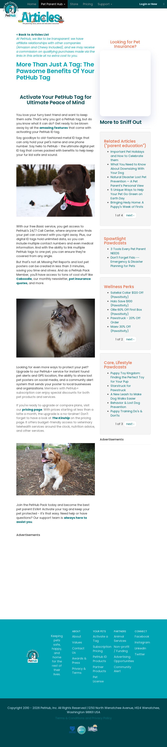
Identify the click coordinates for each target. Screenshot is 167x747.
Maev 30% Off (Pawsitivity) (121, 329)
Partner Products (99, 669)
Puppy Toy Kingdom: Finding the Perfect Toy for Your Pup (127, 377)
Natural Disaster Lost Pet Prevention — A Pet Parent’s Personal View (128, 181)
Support (105, 4)
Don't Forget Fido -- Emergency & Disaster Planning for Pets (127, 261)
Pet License (98, 679)
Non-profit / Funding (121, 649)
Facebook (142, 636)
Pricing (88, 4)
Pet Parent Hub (53, 4)
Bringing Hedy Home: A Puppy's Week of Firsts (127, 204)
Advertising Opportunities (124, 659)
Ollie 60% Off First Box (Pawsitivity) (126, 312)
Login (143, 4)
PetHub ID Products (100, 659)
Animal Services (120, 638)
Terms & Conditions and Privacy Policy (83, 718)
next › (130, 215)
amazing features (53, 128)
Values (77, 642)
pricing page (32, 409)
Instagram (142, 642)
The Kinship (61, 418)
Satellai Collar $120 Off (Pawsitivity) (127, 295)
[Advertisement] (55, 561)
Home (31, 4)
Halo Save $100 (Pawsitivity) (121, 303)
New (154, 4)
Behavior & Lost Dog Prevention (125, 405)
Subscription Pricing (102, 649)
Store (74, 4)
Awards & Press (79, 660)
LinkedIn (140, 648)
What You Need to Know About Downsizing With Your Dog (128, 168)
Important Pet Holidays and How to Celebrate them (127, 156)
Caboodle (24, 279)
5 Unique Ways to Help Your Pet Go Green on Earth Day (127, 194)
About (76, 636)
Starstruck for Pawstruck (121, 388)
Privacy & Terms (79, 671)
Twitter (140, 654)
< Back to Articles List (32, 34)
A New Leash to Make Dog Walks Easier (126, 396)
